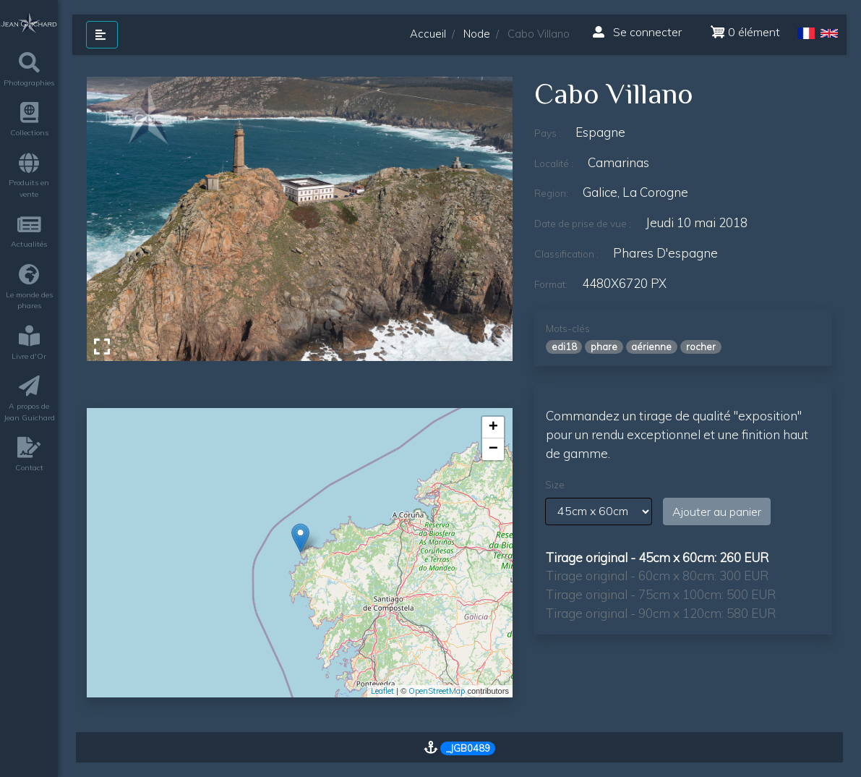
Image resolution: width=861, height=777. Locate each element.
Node (476, 34)
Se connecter (637, 32)
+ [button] (493, 427)
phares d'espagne (665, 252)
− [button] (493, 449)
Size (555, 485)
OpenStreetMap (436, 691)
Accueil (428, 34)
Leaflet (382, 691)
